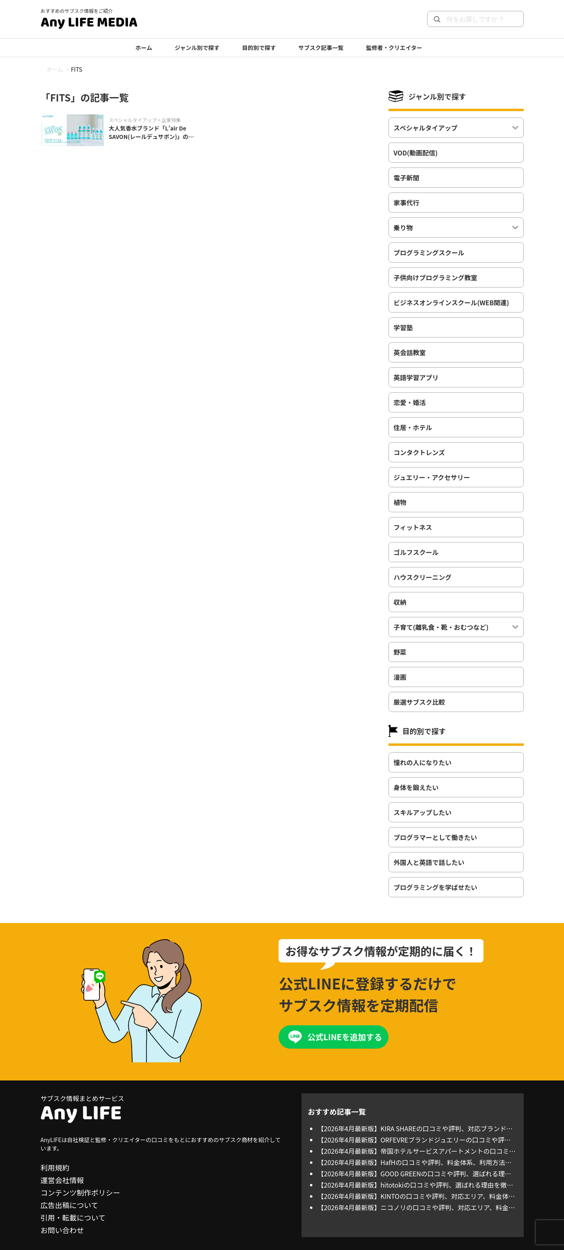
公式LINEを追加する (344, 1037)
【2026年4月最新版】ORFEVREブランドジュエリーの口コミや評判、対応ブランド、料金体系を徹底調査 (411, 1139)
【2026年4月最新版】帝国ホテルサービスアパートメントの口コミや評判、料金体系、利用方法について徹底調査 (417, 1151)
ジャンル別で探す (197, 47)
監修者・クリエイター (394, 47)
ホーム (143, 47)
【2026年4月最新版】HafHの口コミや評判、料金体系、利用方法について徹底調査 (415, 1162)
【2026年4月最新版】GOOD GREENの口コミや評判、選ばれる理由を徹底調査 (414, 1173)
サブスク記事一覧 (320, 47)
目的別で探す (259, 47)
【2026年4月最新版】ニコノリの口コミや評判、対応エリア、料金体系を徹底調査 (416, 1207)
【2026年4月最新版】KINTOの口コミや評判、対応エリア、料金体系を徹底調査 (416, 1196)
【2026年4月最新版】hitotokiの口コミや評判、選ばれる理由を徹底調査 (415, 1185)
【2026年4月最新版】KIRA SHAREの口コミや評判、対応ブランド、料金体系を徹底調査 (415, 1128)
